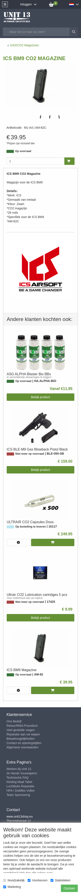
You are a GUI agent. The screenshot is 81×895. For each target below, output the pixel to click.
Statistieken (60, 880)
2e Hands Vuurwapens (21, 773)
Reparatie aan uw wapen (23, 734)
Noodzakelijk (14, 880)
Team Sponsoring (18, 795)
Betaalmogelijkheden (20, 738)
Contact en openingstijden (23, 743)
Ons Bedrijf (13, 721)
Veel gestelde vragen (20, 730)
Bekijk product (40, 397)
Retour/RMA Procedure (22, 725)
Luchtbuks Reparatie (20, 786)
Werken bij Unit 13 (18, 769)
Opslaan (69, 888)
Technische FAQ (17, 777)
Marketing (12, 887)
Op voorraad (23, 151)
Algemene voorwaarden (22, 747)
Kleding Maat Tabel (19, 782)
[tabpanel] (40, 117)
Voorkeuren (38, 880)
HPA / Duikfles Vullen (20, 790)
